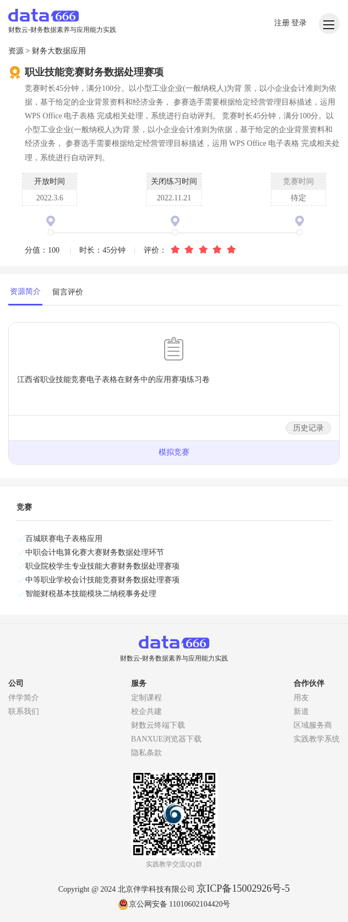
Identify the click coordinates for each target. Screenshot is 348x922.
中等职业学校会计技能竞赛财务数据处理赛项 (102, 580)
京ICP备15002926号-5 (243, 888)
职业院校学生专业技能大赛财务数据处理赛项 (102, 566)
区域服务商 (312, 725)
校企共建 (146, 711)
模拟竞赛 (174, 452)
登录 (299, 23)
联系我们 (23, 711)
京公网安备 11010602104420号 (174, 904)
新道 (301, 711)
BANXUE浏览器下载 (166, 739)
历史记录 (308, 428)
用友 (301, 698)
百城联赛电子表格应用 (63, 538)
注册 (283, 23)
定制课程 (146, 698)
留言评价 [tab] (67, 292)
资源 (16, 51)
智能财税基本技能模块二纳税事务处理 (90, 594)
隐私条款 (146, 753)
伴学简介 (23, 698)
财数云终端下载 (158, 725)
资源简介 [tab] (25, 291)
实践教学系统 (316, 739)
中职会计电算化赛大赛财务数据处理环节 (94, 552)
